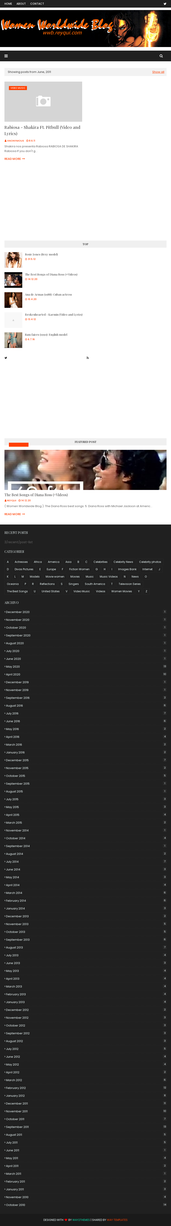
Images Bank (127, 569)
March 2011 (86, 1174)
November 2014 (86, 830)
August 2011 (86, 1135)
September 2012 (86, 1033)
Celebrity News (123, 562)
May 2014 (86, 877)
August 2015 (86, 791)
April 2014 (86, 885)
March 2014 (86, 893)
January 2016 (86, 752)
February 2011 (86, 1181)
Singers (74, 584)
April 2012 (86, 1072)
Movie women (55, 576)
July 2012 (86, 1049)
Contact (37, 4)
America (53, 562)
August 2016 (86, 706)
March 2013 (86, 986)
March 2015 (86, 823)
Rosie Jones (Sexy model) (41, 254)
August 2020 (86, 643)
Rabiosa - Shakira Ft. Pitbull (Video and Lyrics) (42, 130)
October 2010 (86, 1205)
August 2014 (86, 854)
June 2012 (86, 1057)
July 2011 (86, 1142)
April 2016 (86, 737)
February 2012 (86, 1088)
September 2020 (86, 635)
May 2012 (86, 1064)
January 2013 (86, 1002)
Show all (158, 72)
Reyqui (11, 500)
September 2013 (86, 940)
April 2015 (86, 815)
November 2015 (86, 768)
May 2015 (86, 807)
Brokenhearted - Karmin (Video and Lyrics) (54, 314)
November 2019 (86, 690)
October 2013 (86, 932)
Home (8, 4)
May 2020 (86, 666)
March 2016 (86, 745)
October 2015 (86, 776)
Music (90, 576)
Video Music (81, 591)
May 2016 (86, 729)
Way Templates (117, 1220)
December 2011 (86, 1103)
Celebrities (101, 562)
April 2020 (86, 674)
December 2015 (86, 760)
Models (35, 576)
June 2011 (86, 1150)
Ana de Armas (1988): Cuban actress (48, 294)
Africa (38, 562)
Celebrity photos (150, 562)
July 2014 (86, 862)
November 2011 (86, 1111)
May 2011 (86, 1158)
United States (51, 591)
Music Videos (18, 444)
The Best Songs (17, 591)
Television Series (130, 584)
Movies (75, 576)
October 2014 (86, 838)
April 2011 (86, 1166)
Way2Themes (81, 1220)
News (135, 576)
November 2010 (86, 1197)
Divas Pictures (24, 569)
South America (95, 584)
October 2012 (86, 1025)
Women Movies (121, 591)
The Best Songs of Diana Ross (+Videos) (51, 274)
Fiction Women (79, 569)
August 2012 (86, 1041)
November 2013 (86, 924)
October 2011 (86, 1119)
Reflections (47, 584)
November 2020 (86, 620)
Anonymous (15, 140)
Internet (147, 569)
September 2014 (86, 846)
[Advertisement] (85, 201)
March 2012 (86, 1080)
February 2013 (86, 994)
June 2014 (86, 869)
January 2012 (86, 1096)
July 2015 (86, 799)
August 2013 (86, 947)
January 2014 (86, 908)
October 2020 (86, 627)
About (21, 4)
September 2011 (86, 1127)
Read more (12, 159)
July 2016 (86, 713)
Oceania (13, 584)
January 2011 (86, 1189)
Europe (51, 569)
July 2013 (86, 955)
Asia (68, 562)
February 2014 (86, 901)
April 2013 (86, 979)
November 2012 (86, 1018)
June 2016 (86, 721)
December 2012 (86, 1010)
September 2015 (86, 784)
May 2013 (86, 971)
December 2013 (86, 916)
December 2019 (86, 682)
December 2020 (86, 612)
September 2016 (86, 698)
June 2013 (86, 963)
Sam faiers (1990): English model (46, 334)
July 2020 (86, 651)
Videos (100, 591)
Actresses (21, 562)
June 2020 (86, 659)
